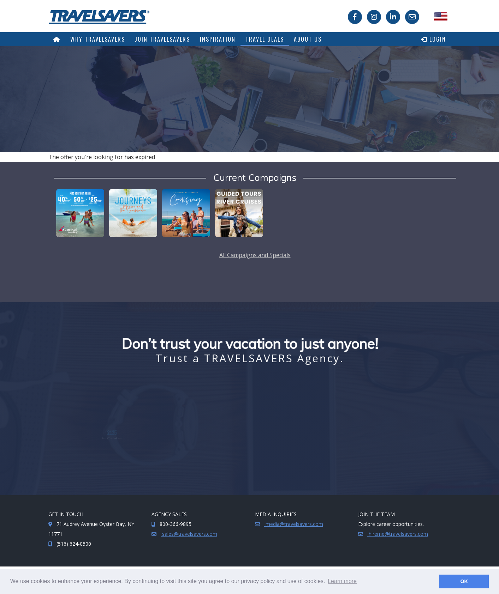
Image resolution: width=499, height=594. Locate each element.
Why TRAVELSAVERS (97, 39)
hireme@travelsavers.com (397, 534)
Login (433, 39)
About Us (308, 39)
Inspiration (218, 39)
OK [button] (464, 581)
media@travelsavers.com (293, 524)
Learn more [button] (342, 581)
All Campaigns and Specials (255, 255)
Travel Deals (264, 39)
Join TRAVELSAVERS (162, 39)
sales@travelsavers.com (189, 534)
